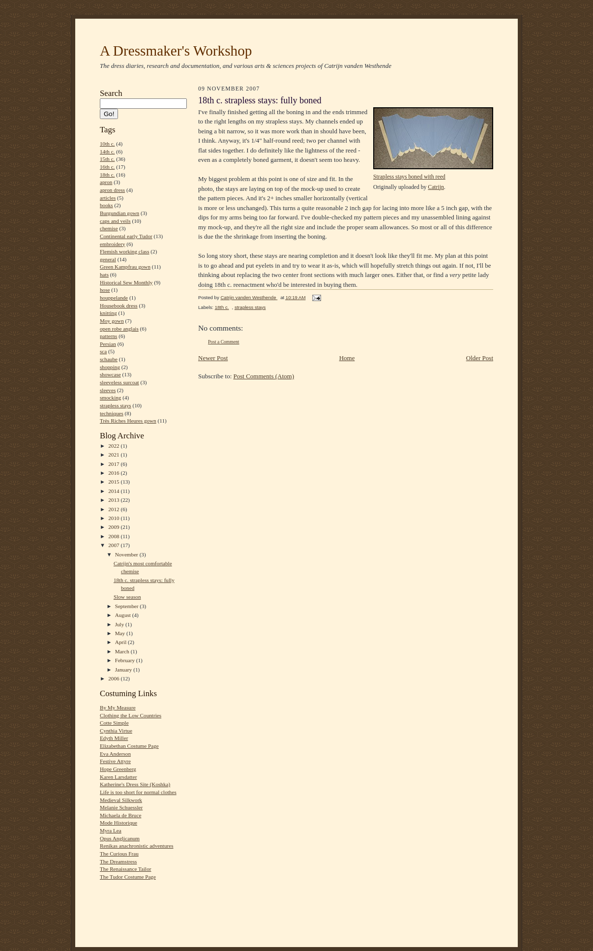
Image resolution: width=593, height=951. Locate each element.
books (106, 205)
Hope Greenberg (118, 769)
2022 (114, 446)
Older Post (479, 358)
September (127, 606)
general (108, 259)
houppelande (114, 298)
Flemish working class (124, 251)
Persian (108, 344)
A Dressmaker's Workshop (176, 51)
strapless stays (115, 405)
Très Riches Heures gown (128, 421)
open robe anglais (119, 329)
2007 (114, 545)
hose (105, 290)
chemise (109, 228)
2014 (114, 491)
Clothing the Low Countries (130, 715)
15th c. (107, 159)
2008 (114, 536)
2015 (114, 482)
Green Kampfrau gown (125, 267)
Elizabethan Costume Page (129, 746)
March (123, 651)
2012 (114, 509)
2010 (114, 518)
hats (104, 274)
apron (106, 182)
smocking (110, 397)
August (123, 615)
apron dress (112, 190)
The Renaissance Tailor (125, 869)
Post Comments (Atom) (264, 376)
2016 (114, 473)
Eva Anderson (115, 754)
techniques (111, 413)
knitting (108, 313)
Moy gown (112, 321)
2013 (114, 500)
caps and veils (115, 221)
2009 (114, 527)
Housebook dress (119, 305)
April (121, 642)
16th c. (107, 167)
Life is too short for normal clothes (138, 792)
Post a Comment (223, 341)
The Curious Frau (119, 854)
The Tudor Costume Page (128, 877)
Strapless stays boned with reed (409, 177)
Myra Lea (110, 830)
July (120, 624)
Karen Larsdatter (118, 777)
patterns (108, 336)
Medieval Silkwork (121, 800)
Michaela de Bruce (120, 815)
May (120, 633)
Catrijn (436, 187)
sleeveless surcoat (119, 382)
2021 (114, 455)
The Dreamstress (118, 861)
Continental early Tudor (126, 236)
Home (347, 358)
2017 (114, 464)
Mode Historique (118, 823)
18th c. (107, 175)
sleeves (108, 390)
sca (103, 351)
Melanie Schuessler (121, 807)
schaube (109, 359)
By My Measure (118, 707)
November (127, 554)
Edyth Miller (114, 738)
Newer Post (213, 358)
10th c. (107, 144)
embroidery (112, 244)
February (125, 660)
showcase (110, 374)
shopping (110, 367)
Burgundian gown (119, 213)
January (124, 670)
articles (108, 198)
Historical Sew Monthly (126, 282)
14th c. (107, 151)
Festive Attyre (115, 761)
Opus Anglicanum (120, 838)
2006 (114, 678)
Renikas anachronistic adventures (137, 846)
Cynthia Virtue (116, 731)
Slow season (127, 597)
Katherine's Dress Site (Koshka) (135, 784)
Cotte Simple (114, 723)
